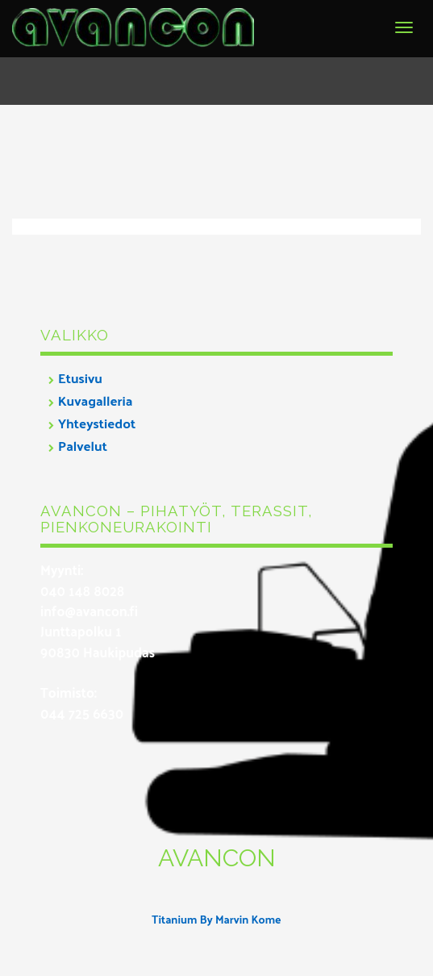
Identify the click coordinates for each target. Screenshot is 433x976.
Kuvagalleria (95, 400)
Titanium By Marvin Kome (216, 919)
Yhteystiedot (96, 423)
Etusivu (80, 377)
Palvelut (82, 445)
